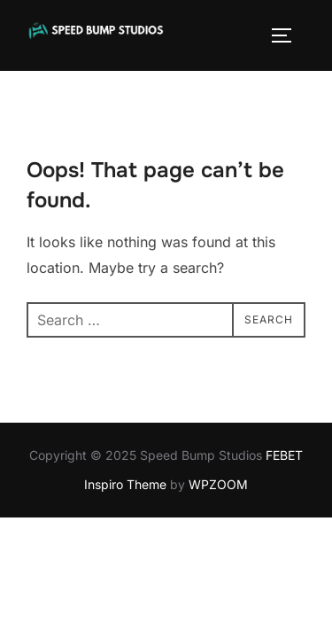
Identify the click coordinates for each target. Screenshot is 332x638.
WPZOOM (218, 484)
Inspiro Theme (125, 484)
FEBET (284, 455)
